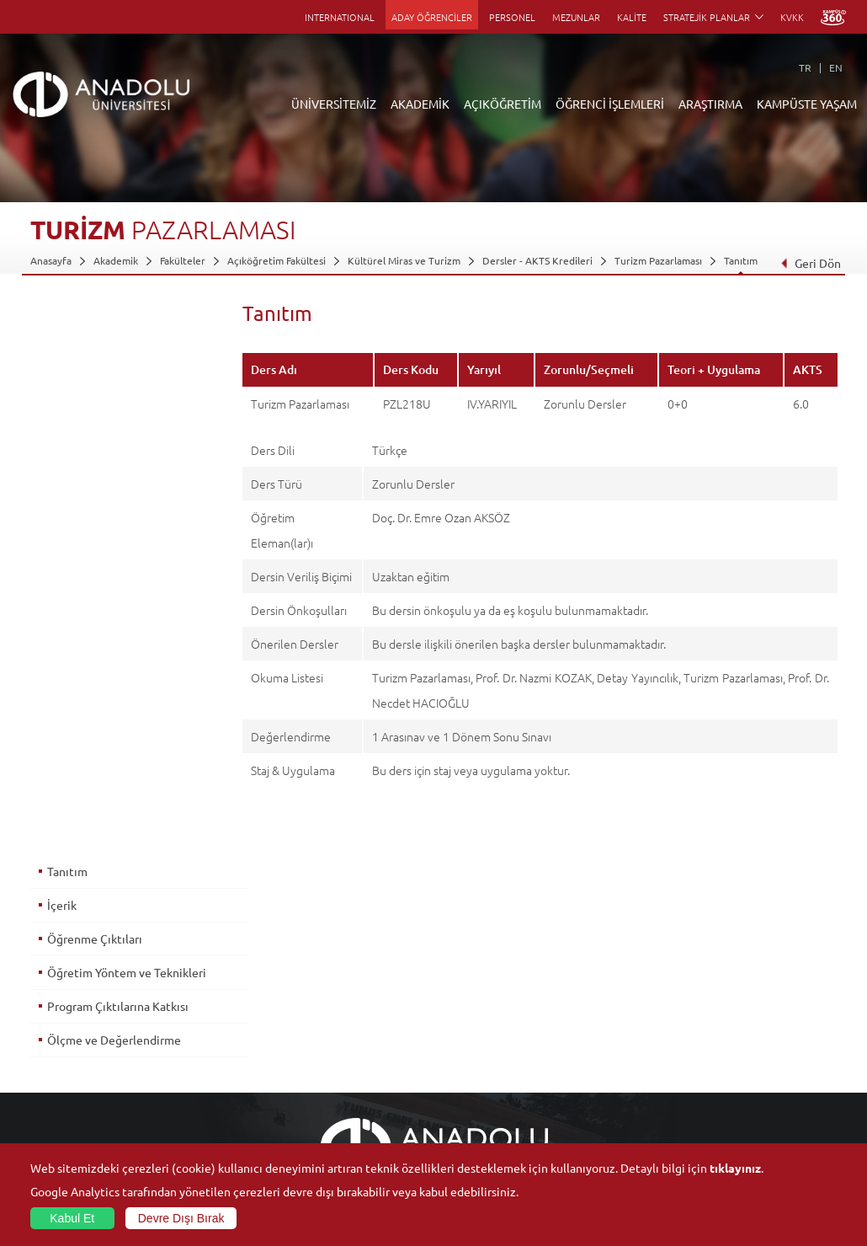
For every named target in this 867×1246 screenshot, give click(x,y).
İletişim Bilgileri (65, 1121)
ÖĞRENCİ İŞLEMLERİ (610, 103)
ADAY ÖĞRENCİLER (431, 17)
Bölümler (51, 1024)
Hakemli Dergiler (604, 1044)
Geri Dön (810, 262)
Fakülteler (182, 260)
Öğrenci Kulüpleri (740, 1082)
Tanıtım (741, 260)
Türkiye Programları (343, 1005)
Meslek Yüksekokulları (214, 1005)
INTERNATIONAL (340, 17)
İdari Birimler (60, 1005)
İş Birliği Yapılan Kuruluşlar (91, 1063)
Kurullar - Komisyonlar (81, 1044)
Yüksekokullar (195, 1024)
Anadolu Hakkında (71, 966)
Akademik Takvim (337, 1082)
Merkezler (589, 985)
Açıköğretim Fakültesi (276, 260)
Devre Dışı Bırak (181, 1218)
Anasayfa (51, 260)
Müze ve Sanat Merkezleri (758, 1024)
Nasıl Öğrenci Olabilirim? (354, 1063)
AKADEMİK (420, 103)
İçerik (61, 353)
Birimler (584, 966)
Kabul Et (72, 1218)
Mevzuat (50, 1102)
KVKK (792, 17)
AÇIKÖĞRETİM (502, 103)
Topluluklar (724, 1063)
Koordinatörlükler (607, 1005)
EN (836, 67)
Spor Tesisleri (729, 1044)
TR (805, 67)
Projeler (584, 1024)
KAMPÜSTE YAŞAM (807, 103)
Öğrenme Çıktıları (93, 386)
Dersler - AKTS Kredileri (537, 260)
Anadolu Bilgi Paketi (478, 1005)
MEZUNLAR (576, 17)
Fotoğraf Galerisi (737, 1121)
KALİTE (631, 17)
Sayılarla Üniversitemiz (81, 985)
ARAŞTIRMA (710, 103)
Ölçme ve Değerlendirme (113, 487)
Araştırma (320, 1024)
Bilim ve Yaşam (599, 1140)
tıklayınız (735, 1167)
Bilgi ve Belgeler (68, 1082)
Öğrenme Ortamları (343, 1102)
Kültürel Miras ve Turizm (404, 260)
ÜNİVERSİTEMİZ (333, 103)
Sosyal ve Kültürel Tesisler (758, 966)
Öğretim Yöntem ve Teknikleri (125, 420)
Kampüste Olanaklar (745, 1102)
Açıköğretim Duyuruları (352, 966)
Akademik (115, 260)
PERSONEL (512, 17)
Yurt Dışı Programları (346, 1044)
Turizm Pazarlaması (658, 260)
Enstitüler (187, 985)
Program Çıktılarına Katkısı (117, 454)
